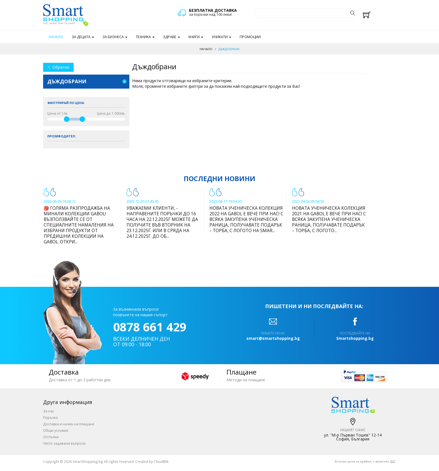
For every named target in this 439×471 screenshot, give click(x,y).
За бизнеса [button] (114, 36)
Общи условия (55, 430)
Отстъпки (51, 437)
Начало (56, 36)
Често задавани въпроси (64, 443)
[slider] (66, 119)
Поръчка (50, 417)
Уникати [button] (221, 36)
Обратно (58, 67)
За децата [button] (83, 36)
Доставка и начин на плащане (68, 424)
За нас (48, 411)
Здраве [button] (171, 36)
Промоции (250, 36)
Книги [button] (195, 36)
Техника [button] (145, 36)
